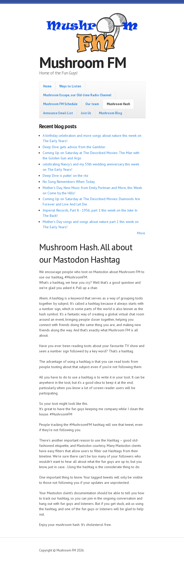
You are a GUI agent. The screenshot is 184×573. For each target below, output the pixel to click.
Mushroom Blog (110, 113)
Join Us (86, 113)
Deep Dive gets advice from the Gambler (74, 147)
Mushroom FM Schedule (60, 104)
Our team (92, 104)
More (141, 233)
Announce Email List (58, 113)
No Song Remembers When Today (69, 181)
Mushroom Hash (118, 104)
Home (47, 86)
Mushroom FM (82, 62)
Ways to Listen (70, 86)
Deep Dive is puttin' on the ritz (65, 175)
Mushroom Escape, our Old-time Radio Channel (77, 95)
